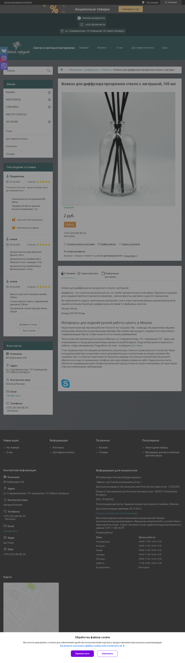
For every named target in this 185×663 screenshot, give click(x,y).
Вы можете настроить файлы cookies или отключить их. (91, 645)
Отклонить (107, 653)
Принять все (82, 653)
